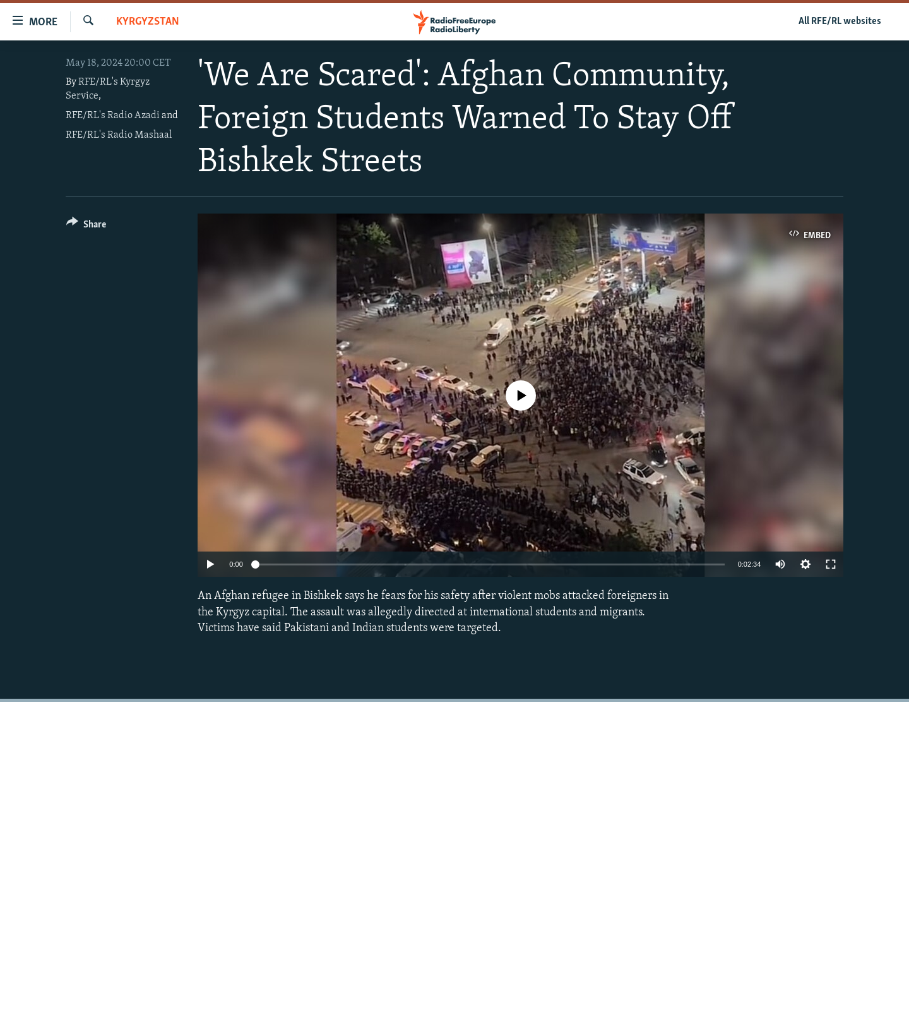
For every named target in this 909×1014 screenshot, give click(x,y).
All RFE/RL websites (840, 21)
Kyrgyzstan (147, 22)
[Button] (86, 226)
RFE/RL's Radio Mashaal (119, 135)
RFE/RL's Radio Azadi (113, 116)
